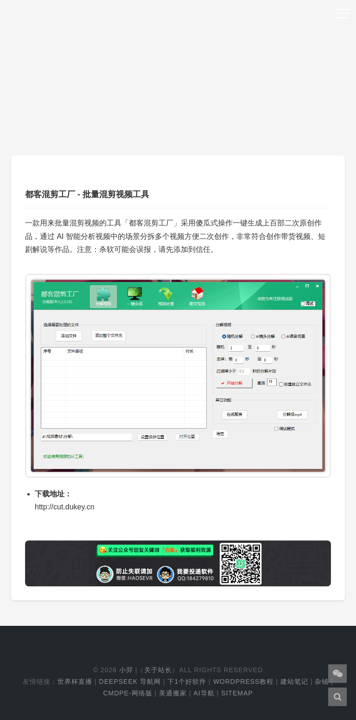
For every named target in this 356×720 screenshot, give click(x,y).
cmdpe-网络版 (127, 693)
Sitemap (237, 693)
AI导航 (203, 693)
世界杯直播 (74, 681)
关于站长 (158, 670)
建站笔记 (294, 681)
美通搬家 (173, 693)
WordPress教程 (243, 681)
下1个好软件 (186, 681)
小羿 (126, 670)
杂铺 (322, 681)
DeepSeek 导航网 (130, 681)
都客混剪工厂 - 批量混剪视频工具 (87, 194)
